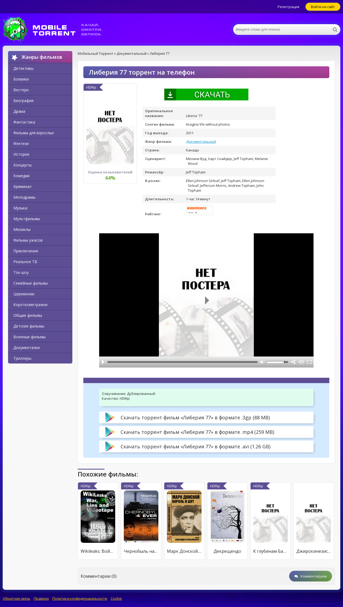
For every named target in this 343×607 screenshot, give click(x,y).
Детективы (23, 68)
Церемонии (23, 293)
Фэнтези (21, 143)
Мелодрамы (24, 197)
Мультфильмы (26, 218)
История (21, 154)
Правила (41, 598)
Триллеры (22, 358)
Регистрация (288, 6)
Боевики (21, 79)
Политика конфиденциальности (79, 598)
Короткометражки (30, 304)
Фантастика (24, 122)
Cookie (116, 598)
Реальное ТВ (25, 261)
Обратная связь (16, 598)
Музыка (20, 207)
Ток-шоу (21, 272)
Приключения (25, 250)
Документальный (201, 141)
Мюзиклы (22, 229)
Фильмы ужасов (28, 240)
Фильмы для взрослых (33, 132)
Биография (23, 100)
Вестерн (21, 89)
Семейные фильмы (30, 283)
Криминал (22, 186)
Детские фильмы (28, 326)
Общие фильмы (27, 315)
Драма (19, 111)
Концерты (22, 165)
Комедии (21, 175)
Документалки (26, 347)
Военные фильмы (29, 336)
